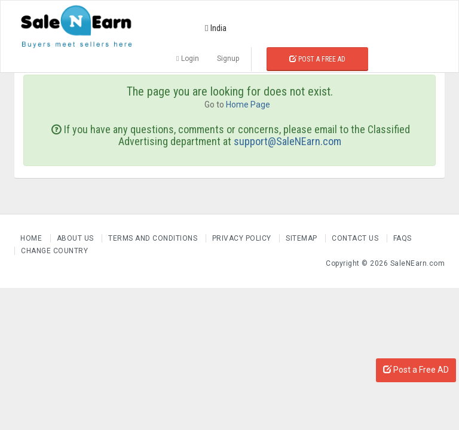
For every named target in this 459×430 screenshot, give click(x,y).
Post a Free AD (416, 369)
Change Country (54, 251)
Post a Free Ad (317, 59)
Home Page (248, 104)
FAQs (402, 238)
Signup (228, 58)
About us (76, 238)
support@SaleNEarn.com (287, 141)
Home (32, 238)
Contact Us (356, 238)
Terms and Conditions (154, 238)
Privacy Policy (243, 238)
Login (187, 58)
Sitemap (302, 238)
